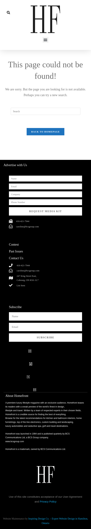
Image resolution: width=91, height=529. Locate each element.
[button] (8, 12)
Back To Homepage (45, 131)
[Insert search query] (45, 111)
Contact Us (16, 258)
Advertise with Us (15, 165)
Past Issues (16, 251)
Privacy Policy (48, 501)
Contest (14, 244)
